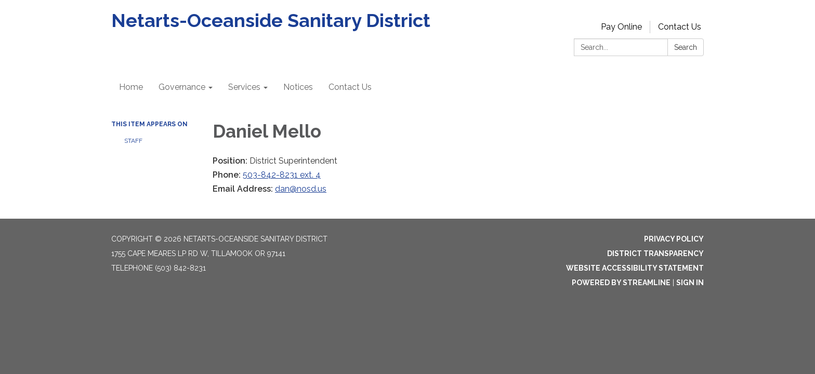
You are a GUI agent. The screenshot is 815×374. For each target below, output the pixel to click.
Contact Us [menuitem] (350, 87)
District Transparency (655, 253)
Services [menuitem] (244, 87)
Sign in (690, 282)
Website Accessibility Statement (635, 268)
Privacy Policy (674, 239)
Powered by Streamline (621, 282)
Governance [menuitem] (182, 87)
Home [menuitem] (131, 87)
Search (685, 47)
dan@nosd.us (300, 189)
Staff (133, 140)
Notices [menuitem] (298, 87)
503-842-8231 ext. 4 (282, 175)
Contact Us (679, 27)
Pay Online (621, 27)
